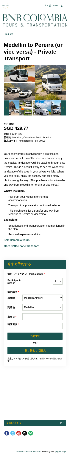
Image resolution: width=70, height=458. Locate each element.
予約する (35, 336)
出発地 (11, 298)
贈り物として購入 (35, 350)
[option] (11, 107)
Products (8, 34)
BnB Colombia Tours (17, 240)
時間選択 (13, 324)
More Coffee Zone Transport (21, 246)
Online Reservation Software (28, 451)
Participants (14, 282)
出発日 (11, 317)
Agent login (61, 451)
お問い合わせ (14, 423)
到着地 (11, 307)
